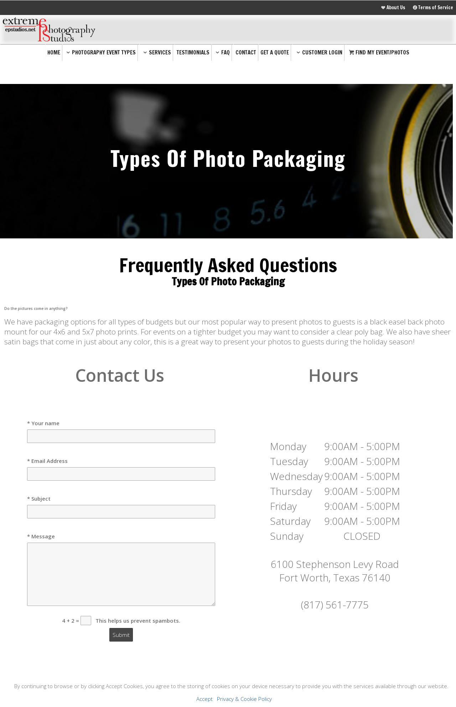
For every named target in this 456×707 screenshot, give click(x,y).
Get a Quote (274, 52)
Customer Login (318, 52)
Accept (204, 698)
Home (53, 52)
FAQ (222, 52)
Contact (245, 52)
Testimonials (193, 52)
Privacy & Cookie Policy (244, 698)
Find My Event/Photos (378, 52)
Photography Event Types (100, 52)
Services (156, 52)
